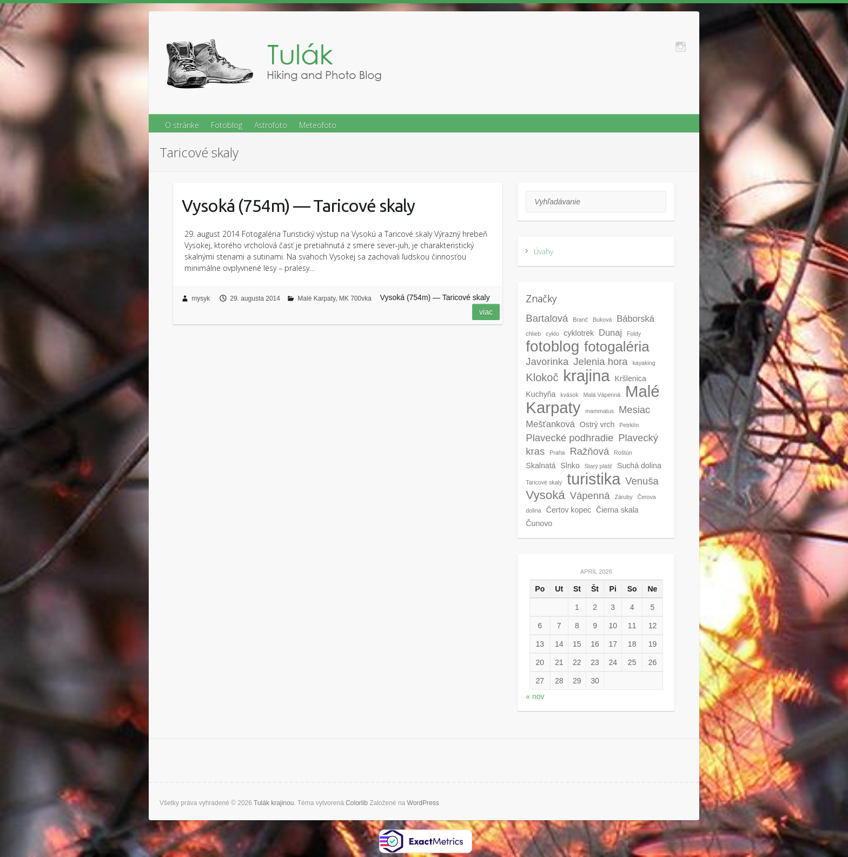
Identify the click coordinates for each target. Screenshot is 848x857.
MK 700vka (355, 298)
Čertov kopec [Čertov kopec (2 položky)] (568, 510)
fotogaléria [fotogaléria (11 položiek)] (617, 346)
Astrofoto (270, 125)
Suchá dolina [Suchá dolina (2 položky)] (639, 465)
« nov (535, 696)
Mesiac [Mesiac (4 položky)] (634, 409)
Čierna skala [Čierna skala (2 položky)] (617, 510)
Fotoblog (226, 125)
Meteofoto (317, 125)
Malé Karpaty (316, 298)
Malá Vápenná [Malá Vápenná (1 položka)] (601, 394)
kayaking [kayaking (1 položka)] (644, 363)
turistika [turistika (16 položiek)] (593, 479)
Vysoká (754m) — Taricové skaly (298, 205)
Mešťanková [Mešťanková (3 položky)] (550, 424)
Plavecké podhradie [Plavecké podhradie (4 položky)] (569, 437)
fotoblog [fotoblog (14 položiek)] (552, 346)
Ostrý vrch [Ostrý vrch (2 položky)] (597, 424)
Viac (486, 312)
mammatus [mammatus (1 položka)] (599, 411)
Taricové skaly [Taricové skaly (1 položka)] (544, 482)
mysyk (200, 298)
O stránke (182, 125)
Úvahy (543, 251)
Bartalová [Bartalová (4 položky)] (547, 318)
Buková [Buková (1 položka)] (602, 319)
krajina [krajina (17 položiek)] (586, 375)
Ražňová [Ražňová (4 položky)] (589, 451)
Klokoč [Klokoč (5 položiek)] (542, 377)
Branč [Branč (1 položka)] (580, 319)
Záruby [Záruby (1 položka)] (623, 497)
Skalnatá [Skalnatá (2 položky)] (540, 465)
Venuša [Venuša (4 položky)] (642, 481)
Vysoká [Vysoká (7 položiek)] (545, 495)
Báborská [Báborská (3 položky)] (635, 318)
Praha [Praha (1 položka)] (557, 452)
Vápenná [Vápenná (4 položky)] (590, 495)
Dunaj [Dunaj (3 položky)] (610, 332)
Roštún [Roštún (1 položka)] (623, 452)
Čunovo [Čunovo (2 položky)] (539, 523)
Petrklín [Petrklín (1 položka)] (629, 425)
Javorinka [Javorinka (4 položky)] (547, 361)
